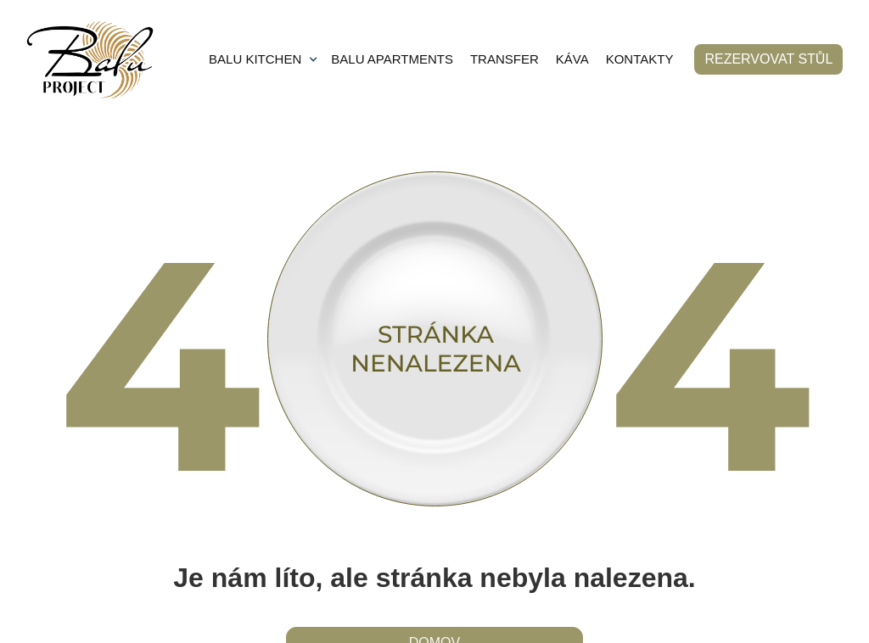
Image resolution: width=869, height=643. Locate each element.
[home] (90, 59)
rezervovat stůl (768, 59)
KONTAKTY (640, 59)
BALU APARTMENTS (392, 59)
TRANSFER (504, 59)
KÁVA (572, 59)
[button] (263, 59)
